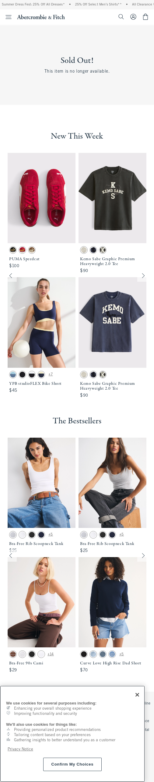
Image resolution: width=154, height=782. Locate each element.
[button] (77, 276)
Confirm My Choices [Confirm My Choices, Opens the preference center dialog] (72, 764)
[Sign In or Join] (136, 16)
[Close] (137, 694)
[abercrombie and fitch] (41, 16)
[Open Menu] (6, 17)
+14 (50, 654)
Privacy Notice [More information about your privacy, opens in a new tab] (20, 749)
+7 (50, 374)
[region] (72, 734)
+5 (50, 534)
